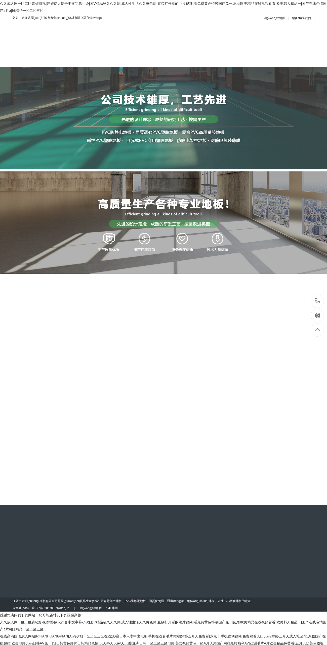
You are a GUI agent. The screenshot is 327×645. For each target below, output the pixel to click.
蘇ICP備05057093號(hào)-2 (50, 608)
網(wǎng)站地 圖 (91, 608)
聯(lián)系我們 (301, 18)
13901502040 (317, 301)
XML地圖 (111, 608)
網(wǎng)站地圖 (274, 18)
